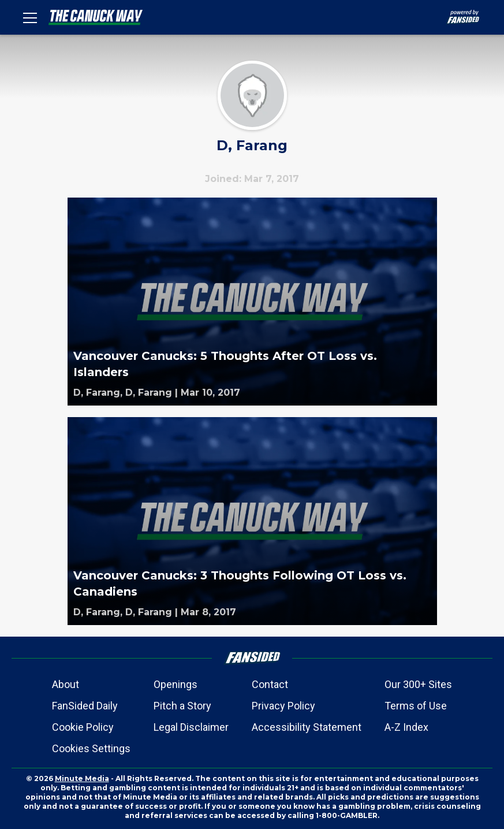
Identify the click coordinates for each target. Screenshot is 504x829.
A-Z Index (406, 727)
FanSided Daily (85, 706)
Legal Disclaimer (191, 727)
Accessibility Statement (306, 727)
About (65, 684)
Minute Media (82, 778)
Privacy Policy (283, 706)
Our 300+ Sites (418, 684)
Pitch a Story (182, 706)
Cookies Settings (91, 748)
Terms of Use (415, 706)
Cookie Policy (83, 727)
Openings (175, 684)
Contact (270, 684)
